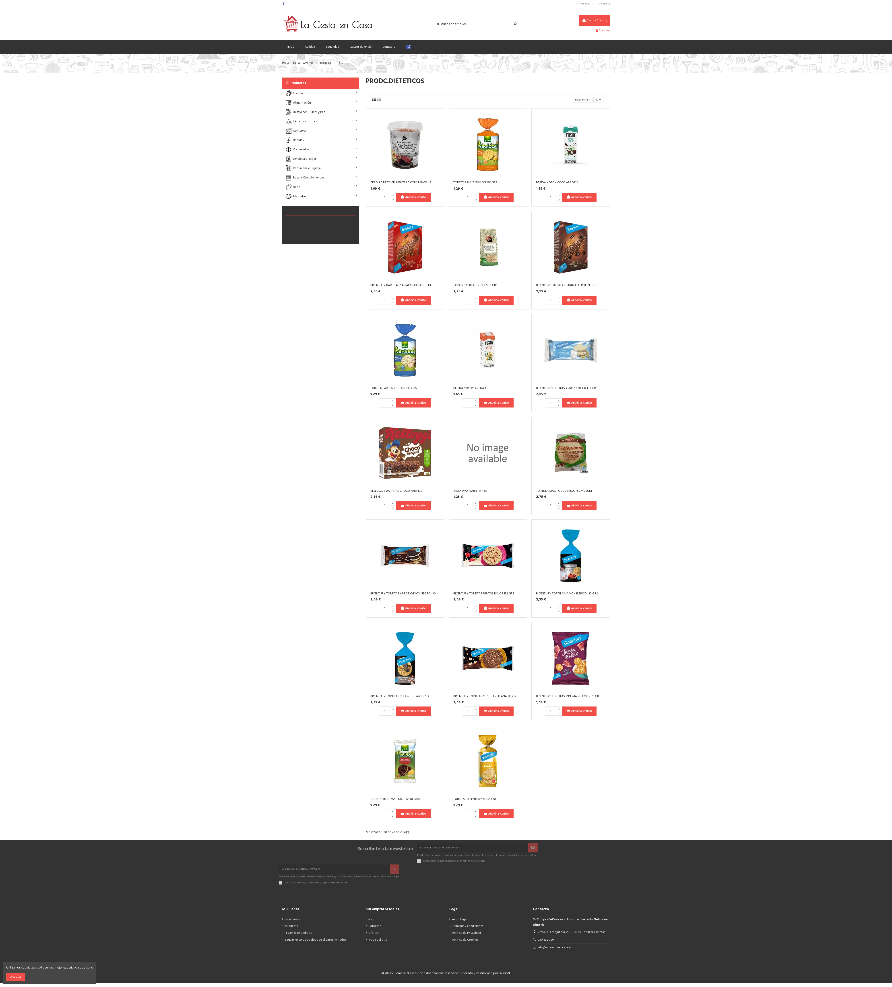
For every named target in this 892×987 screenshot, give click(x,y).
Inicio (372, 923)
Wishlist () (583, 4)
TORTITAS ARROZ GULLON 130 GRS (393, 388)
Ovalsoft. (505, 977)
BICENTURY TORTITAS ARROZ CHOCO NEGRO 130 (403, 594)
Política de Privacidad (466, 936)
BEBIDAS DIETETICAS (301, 232)
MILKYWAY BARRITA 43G (470, 491)
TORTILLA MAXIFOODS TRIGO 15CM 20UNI (564, 491)
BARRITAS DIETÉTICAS (302, 220)
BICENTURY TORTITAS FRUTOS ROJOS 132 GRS (483, 594)
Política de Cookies (465, 943)
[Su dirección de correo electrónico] (472, 849)
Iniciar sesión (293, 923)
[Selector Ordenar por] (580, 100)
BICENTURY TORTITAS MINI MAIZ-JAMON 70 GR (567, 697)
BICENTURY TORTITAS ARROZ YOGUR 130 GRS (566, 388)
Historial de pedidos (298, 936)
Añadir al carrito (413, 198)
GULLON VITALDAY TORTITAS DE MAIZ (395, 800)
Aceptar (15, 976)
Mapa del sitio (377, 943)
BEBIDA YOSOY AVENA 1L (470, 388)
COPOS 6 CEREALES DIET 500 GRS (475, 286)
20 (598, 99)
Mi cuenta (291, 929)
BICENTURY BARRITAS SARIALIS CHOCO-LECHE (401, 286)
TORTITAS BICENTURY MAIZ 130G (475, 800)
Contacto (375, 929)
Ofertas (373, 936)
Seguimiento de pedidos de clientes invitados (315, 943)
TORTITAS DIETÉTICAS (302, 226)
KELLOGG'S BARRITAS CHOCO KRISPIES (396, 491)
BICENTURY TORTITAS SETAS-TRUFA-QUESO (399, 697)
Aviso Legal (459, 923)
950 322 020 (546, 943)
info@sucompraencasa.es (554, 951)
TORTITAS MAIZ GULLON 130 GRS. (475, 183)
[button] (320, 93)
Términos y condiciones (467, 929)
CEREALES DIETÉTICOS (302, 237)
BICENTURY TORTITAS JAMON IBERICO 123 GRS (567, 594)
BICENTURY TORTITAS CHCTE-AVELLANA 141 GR (484, 697)
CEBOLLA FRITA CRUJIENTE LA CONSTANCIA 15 (400, 183)
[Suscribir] (533, 849)
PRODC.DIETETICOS (321, 211)
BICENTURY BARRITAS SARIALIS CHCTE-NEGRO (567, 286)
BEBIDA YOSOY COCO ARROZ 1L (557, 183)
